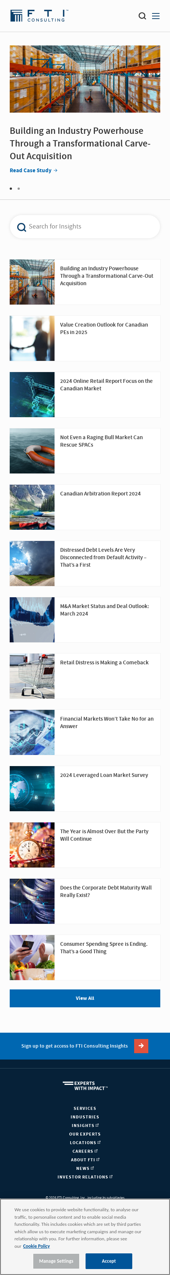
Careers (85, 1151)
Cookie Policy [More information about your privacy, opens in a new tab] (36, 1246)
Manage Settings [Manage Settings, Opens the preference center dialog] (56, 1261)
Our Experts (85, 1134)
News (85, 1168)
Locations (85, 1143)
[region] (85, 1237)
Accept (109, 1261)
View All (85, 998)
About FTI (85, 1160)
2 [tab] (19, 189)
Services (85, 1108)
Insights (85, 1126)
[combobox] (79, 226)
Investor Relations (85, 1177)
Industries (85, 1117)
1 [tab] (11, 189)
